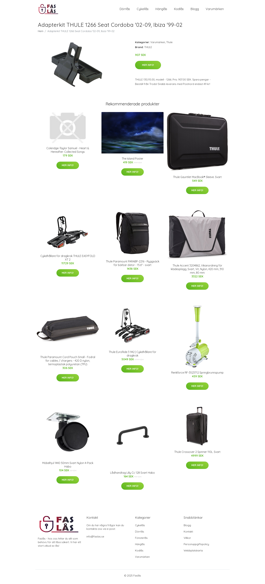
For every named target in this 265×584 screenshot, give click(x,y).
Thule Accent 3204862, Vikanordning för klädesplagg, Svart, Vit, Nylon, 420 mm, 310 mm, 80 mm (197, 271)
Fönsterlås (141, 540)
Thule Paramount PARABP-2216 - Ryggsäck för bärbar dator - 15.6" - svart (132, 265)
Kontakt (188, 534)
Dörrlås (125, 10)
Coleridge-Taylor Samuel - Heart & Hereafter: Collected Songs (67, 152)
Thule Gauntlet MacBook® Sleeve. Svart (197, 179)
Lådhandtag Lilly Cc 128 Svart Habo (132, 475)
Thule (169, 44)
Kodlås (179, 10)
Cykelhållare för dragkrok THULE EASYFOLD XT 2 (67, 260)
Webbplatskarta (193, 553)
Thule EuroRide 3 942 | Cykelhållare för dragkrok (132, 356)
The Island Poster (132, 161)
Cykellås (143, 10)
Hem (40, 33)
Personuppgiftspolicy (196, 546)
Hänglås (161, 10)
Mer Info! (148, 67)
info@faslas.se (95, 539)
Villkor (187, 540)
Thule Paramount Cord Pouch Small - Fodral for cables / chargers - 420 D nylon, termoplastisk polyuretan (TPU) (67, 363)
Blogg (194, 10)
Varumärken (215, 10)
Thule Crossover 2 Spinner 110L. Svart (197, 454)
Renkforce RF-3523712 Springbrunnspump (197, 375)
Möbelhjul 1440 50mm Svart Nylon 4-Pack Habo (67, 467)
